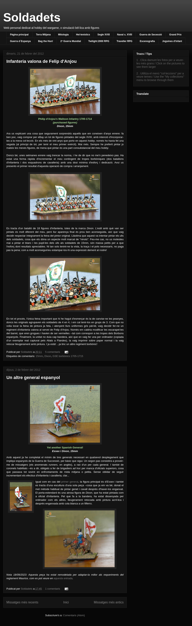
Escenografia (147, 41)
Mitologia (63, 34)
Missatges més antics (109, 602)
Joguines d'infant (172, 41)
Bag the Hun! (45, 41)
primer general (69, 481)
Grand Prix (175, 34)
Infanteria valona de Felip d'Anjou (41, 61)
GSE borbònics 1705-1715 (68, 356)
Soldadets (32, 17)
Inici (66, 602)
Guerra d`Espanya (20, 41)
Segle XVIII (103, 34)
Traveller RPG (124, 41)
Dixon (47, 356)
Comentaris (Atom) (74, 615)
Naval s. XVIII (124, 34)
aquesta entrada (63, 578)
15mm (39, 356)
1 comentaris (52, 588)
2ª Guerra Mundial (70, 41)
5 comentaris (52, 351)
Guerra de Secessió (150, 34)
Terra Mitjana (43, 34)
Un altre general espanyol (33, 377)
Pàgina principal (19, 34)
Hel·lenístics (83, 34)
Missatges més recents (22, 602)
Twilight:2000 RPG (98, 41)
